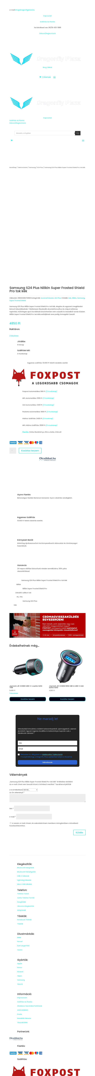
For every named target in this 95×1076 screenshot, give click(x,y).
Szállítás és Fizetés (47, 22)
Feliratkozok (47, 762)
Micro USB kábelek (24, 884)
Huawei (20, 972)
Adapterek (21, 910)
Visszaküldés (22, 1022)
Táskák (20, 924)
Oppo (19, 976)
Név (11, 808)
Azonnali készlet (47, 298)
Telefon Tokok (23, 894)
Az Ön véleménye (16, 792)
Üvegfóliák (21, 902)
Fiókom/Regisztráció (47, 33)
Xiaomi (20, 984)
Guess (19, 950)
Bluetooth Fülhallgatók (26, 872)
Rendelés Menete (24, 1018)
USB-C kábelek (23, 876)
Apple (19, 963)
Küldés (79, 832)
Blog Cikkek (47, 67)
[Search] (77, 133)
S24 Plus (40, 167)
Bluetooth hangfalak (25, 868)
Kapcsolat (47, 16)
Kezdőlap (12, 167)
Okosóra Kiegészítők (25, 906)
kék (69, 298)
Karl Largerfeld (23, 946)
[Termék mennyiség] (12, 451)
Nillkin (74, 298)
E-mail (12, 817)
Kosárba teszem (30, 450)
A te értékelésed (16, 790)
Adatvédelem (22, 1010)
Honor (19, 967)
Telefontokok (22, 167)
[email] (47, 748)
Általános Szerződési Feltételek (29, 1006)
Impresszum (22, 998)
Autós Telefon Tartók (25, 898)
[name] (47, 743)
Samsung (32, 167)
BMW (19, 937)
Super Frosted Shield (17, 300)
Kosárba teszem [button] (28, 699)
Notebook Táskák (24, 920)
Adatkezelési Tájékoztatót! (52, 754)
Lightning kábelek (24, 880)
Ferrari (19, 941)
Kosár (19, 1014)
